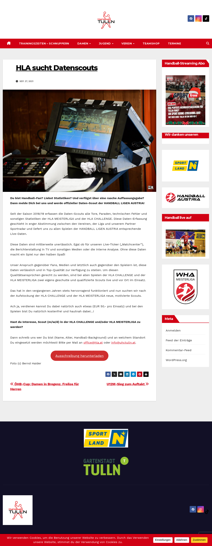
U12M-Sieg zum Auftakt (128, 384)
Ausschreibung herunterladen (79, 356)
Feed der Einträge (179, 340)
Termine (174, 43)
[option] (185, 165)
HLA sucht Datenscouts (56, 67)
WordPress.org (176, 360)
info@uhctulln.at (123, 342)
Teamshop (151, 43)
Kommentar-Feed (178, 350)
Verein (127, 43)
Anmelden (173, 330)
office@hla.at (93, 342)
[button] (207, 43)
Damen (83, 43)
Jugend (105, 43)
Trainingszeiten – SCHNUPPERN (44, 43)
